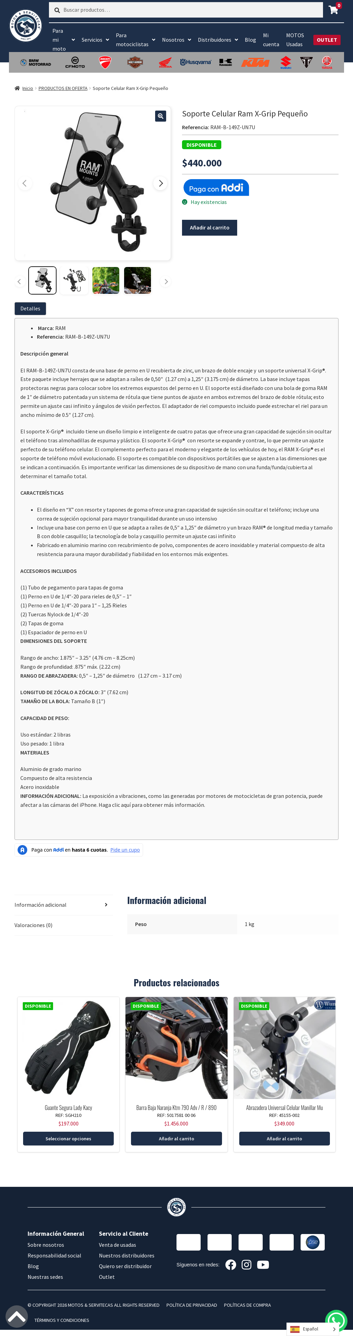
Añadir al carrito (210, 227)
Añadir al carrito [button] (176, 1138)
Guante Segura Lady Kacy (68, 1107)
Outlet (107, 1276)
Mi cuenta (271, 40)
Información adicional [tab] (40, 904)
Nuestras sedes (45, 1276)
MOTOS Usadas (295, 40)
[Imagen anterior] (25, 183)
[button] (160, 116)
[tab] (31, 308)
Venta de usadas (117, 1244)
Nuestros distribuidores (126, 1255)
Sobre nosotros (46, 1244)
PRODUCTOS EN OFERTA (63, 88)
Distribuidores (214, 39)
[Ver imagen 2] (74, 280)
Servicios (92, 39)
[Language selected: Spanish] (312, 1329)
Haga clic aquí (115, 804)
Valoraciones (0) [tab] (33, 925)
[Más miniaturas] (165, 281)
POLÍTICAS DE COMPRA (247, 1305)
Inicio (27, 88)
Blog (250, 39)
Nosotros (173, 39)
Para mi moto (59, 39)
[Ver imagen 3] (106, 280)
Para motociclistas (132, 40)
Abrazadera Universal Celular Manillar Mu (284, 1107)
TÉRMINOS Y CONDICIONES (61, 1320)
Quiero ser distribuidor (125, 1266)
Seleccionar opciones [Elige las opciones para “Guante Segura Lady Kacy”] (68, 1138)
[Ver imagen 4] (137, 280)
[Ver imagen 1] (42, 280)
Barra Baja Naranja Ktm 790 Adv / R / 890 (177, 1107)
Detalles (30, 308)
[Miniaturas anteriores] (20, 281)
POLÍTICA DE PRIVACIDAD (192, 1305)
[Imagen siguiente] (160, 183)
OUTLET (327, 39)
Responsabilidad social (54, 1255)
